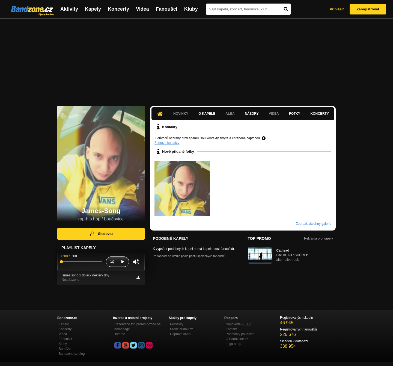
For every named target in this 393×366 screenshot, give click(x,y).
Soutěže (65, 349)
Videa (142, 9)
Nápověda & (238, 324)
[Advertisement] (196, 59)
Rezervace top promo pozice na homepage (137, 326)
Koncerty (118, 9)
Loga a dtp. (234, 344)
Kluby (191, 9)
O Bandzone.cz (237, 339)
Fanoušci (166, 9)
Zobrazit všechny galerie (313, 224)
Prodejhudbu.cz (181, 329)
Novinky (180, 114)
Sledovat (101, 234)
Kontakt (231, 329)
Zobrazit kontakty (166, 143)
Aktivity (69, 9)
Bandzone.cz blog (72, 354)
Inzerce (119, 334)
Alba (229, 114)
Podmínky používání (240, 334)
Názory (251, 114)
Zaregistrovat (368, 9)
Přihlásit (337, 9)
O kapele (206, 114)
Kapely (93, 9)
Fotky (294, 114)
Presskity (176, 324)
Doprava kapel (180, 334)
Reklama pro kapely (318, 238)
